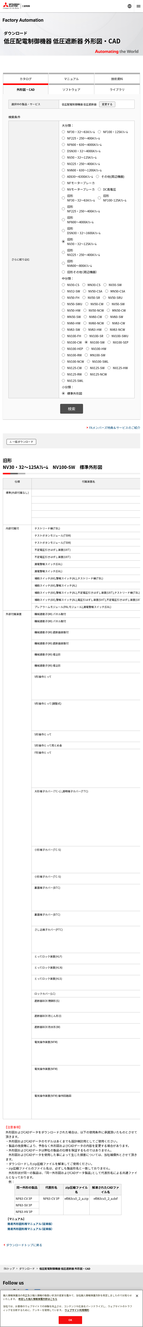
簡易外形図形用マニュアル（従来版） (30, 1224)
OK (70, 1320)
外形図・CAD (26, 89)
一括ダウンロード (22, 442)
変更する (107, 104)
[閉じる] (137, 1296)
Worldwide (129, 6)
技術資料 (117, 78)
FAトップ (9, 1268)
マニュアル (71, 78)
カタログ (26, 78)
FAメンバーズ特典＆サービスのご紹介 (114, 427)
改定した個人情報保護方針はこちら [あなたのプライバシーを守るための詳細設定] (37, 1299)
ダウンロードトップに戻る (24, 1245)
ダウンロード (27, 1268)
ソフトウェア (71, 89)
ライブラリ (117, 89)
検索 (71, 408)
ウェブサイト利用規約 (77, 1310)
